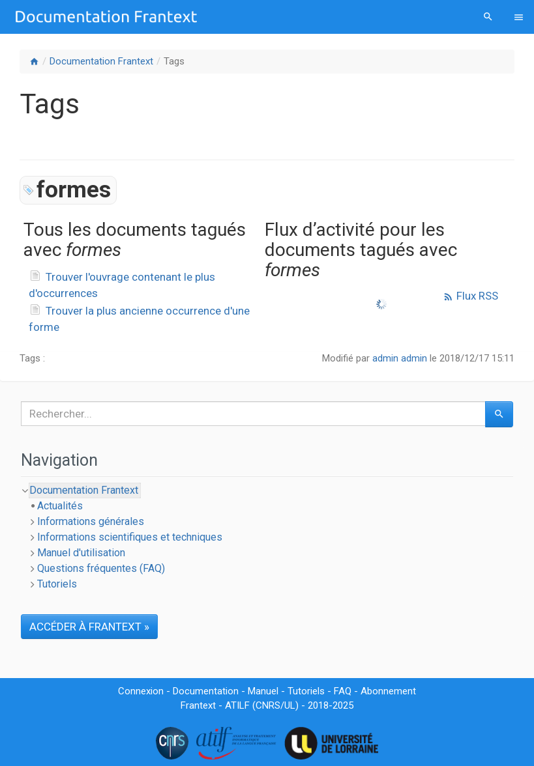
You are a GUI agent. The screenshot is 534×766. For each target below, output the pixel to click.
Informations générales (90, 521)
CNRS (268, 705)
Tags (174, 61)
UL (289, 705)
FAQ (342, 691)
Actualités (60, 506)
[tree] (267, 537)
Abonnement (388, 691)
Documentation (206, 691)
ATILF (237, 705)
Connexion (141, 691)
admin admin (399, 358)
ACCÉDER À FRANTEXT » (89, 626)
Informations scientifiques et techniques (129, 537)
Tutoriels (57, 584)
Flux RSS (470, 295)
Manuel (263, 691)
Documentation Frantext (101, 61)
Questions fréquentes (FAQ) (101, 568)
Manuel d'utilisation (81, 552)
